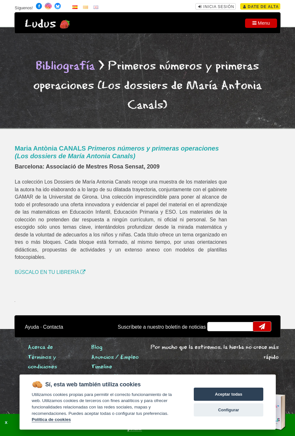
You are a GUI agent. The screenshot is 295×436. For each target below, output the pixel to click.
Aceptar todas (228, 394)
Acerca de (40, 347)
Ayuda (32, 327)
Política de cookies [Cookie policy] (51, 419)
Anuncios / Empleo (115, 357)
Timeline (101, 367)
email (216, 326)
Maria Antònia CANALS (117, 152)
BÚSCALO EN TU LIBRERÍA (50, 272)
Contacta (53, 327)
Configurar (228, 409)
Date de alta (261, 6)
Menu (261, 23)
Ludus (40, 24)
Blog (96, 347)
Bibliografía (65, 66)
